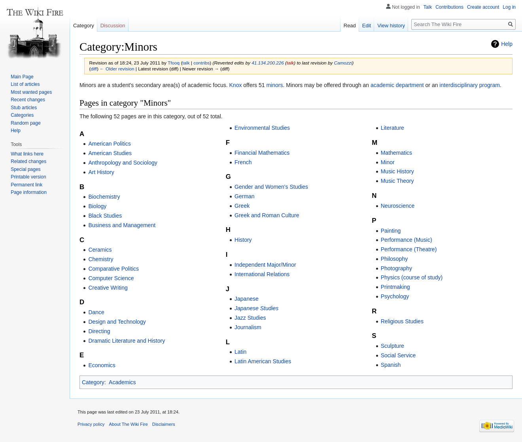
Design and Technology (117, 322)
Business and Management (121, 225)
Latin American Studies (263, 361)
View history (391, 25)
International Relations (262, 274)
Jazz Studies (250, 318)
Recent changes (28, 99)
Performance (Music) (406, 240)
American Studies (110, 153)
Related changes (28, 161)
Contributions (449, 7)
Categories (22, 115)
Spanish (391, 365)
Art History (101, 172)
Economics (101, 365)
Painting (391, 231)
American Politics (109, 143)
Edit (366, 25)
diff (93, 68)
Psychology (395, 296)
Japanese (247, 299)
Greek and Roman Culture (267, 215)
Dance (96, 312)
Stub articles (24, 107)
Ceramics (100, 250)
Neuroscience (398, 206)
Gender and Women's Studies (271, 187)
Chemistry (100, 259)
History (243, 240)
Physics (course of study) (412, 277)
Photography (396, 268)
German (245, 196)
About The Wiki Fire (128, 424)
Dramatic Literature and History (126, 341)
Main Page (22, 77)
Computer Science (111, 278)
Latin (240, 352)
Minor (388, 162)
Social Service (398, 355)
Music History (397, 171)
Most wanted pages (31, 92)
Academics (122, 382)
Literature (392, 128)
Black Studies (105, 215)
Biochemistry (104, 196)
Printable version (28, 177)
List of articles (25, 84)
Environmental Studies (262, 128)
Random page (25, 123)
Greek (242, 206)
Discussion (112, 25)
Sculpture (392, 346)
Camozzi (343, 62)
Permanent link (26, 185)
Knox (235, 85)
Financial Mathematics (262, 153)
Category (93, 382)
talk (185, 62)
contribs (201, 62)
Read (350, 25)
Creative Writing (107, 288)
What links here (27, 154)
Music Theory (397, 181)
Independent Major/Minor (265, 265)
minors (274, 85)
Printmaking (395, 287)
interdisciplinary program (469, 85)
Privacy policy (91, 424)
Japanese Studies (256, 308)
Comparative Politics (113, 269)
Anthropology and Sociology (122, 162)
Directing (99, 331)
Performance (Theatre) (409, 249)
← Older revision (117, 68)
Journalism (248, 327)
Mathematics (396, 153)
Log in (509, 7)
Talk (428, 7)
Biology (97, 206)
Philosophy (394, 259)
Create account (483, 7)
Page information (29, 192)
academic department (397, 85)
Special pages (25, 169)
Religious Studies (402, 321)
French (243, 162)
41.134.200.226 (268, 62)
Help (507, 44)
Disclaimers (163, 424)
